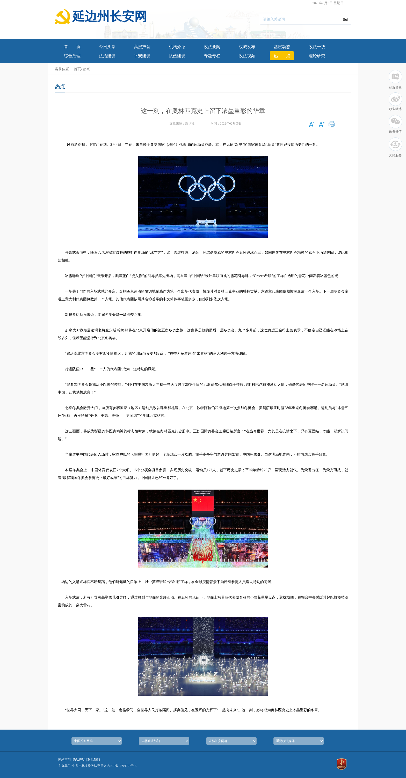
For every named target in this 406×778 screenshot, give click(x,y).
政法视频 (247, 56)
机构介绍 (177, 47)
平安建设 (142, 56)
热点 (282, 56)
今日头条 (107, 47)
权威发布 (247, 47)
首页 (72, 47)
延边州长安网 (109, 16)
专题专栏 (212, 56)
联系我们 (94, 759)
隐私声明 (79, 759)
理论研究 (317, 56)
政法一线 (317, 47)
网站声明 (64, 759)
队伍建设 (177, 56)
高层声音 (142, 47)
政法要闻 (212, 47)
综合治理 (72, 56)
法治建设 (107, 56)
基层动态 (282, 47)
